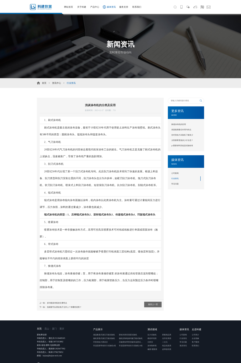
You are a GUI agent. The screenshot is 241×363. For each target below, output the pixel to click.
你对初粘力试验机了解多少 (182, 135)
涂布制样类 (152, 346)
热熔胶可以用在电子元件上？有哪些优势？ (64, 307)
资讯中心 (56, 83)
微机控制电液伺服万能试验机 (131, 338)
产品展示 (98, 329)
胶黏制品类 (166, 335)
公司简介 (195, 335)
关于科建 (81, 7)
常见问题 (175, 184)
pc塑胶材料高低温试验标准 (182, 146)
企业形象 (195, 338)
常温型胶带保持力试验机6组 (104, 346)
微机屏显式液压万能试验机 (104, 338)
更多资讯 (183, 346)
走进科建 (196, 329)
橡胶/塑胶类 (152, 349)
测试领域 (152, 329)
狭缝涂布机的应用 (178, 124)
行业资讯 (175, 178)
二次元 (165, 342)
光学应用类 (166, 338)
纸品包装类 (166, 346)
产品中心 (94, 7)
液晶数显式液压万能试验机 (104, 335)
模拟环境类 (152, 338)
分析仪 (150, 342)
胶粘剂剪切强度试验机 (128, 335)
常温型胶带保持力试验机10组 (131, 346)
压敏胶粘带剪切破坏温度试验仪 (131, 342)
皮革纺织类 (166, 349)
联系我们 (136, 7)
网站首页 (68, 7)
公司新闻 (175, 173)
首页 (44, 83)
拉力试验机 (152, 335)
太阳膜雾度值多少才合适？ (182, 140)
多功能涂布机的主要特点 (57, 303)
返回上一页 (153, 304)
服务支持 (123, 7)
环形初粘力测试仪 (100, 342)
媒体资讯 (111, 7)
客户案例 (195, 342)
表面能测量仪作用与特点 (181, 130)
